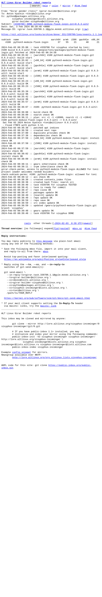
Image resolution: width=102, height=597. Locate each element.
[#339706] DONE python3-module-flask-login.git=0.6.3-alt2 (51, 28)
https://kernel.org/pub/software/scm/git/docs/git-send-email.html (47, 355)
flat (56, 272)
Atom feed (86, 6)
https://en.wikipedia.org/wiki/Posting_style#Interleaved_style (45, 308)
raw (85, 34)
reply (27, 266)
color (60, 6)
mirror (72, 6)
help (50, 6)
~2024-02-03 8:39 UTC (68, 266)
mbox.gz (77, 272)
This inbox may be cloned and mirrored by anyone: (33, 378)
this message (44, 286)
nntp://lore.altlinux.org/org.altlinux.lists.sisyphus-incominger (54, 425)
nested (64, 272)
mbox (45, 299)
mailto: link (48, 364)
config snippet (21, 419)
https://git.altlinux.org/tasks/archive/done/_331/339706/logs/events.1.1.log (51, 40)
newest (87, 266)
